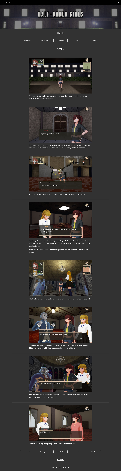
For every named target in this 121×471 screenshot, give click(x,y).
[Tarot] (77, 40)
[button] (119, 2)
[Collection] (94, 40)
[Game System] (44, 40)
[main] (60, 33)
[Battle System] (60, 40)
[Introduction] (27, 40)
